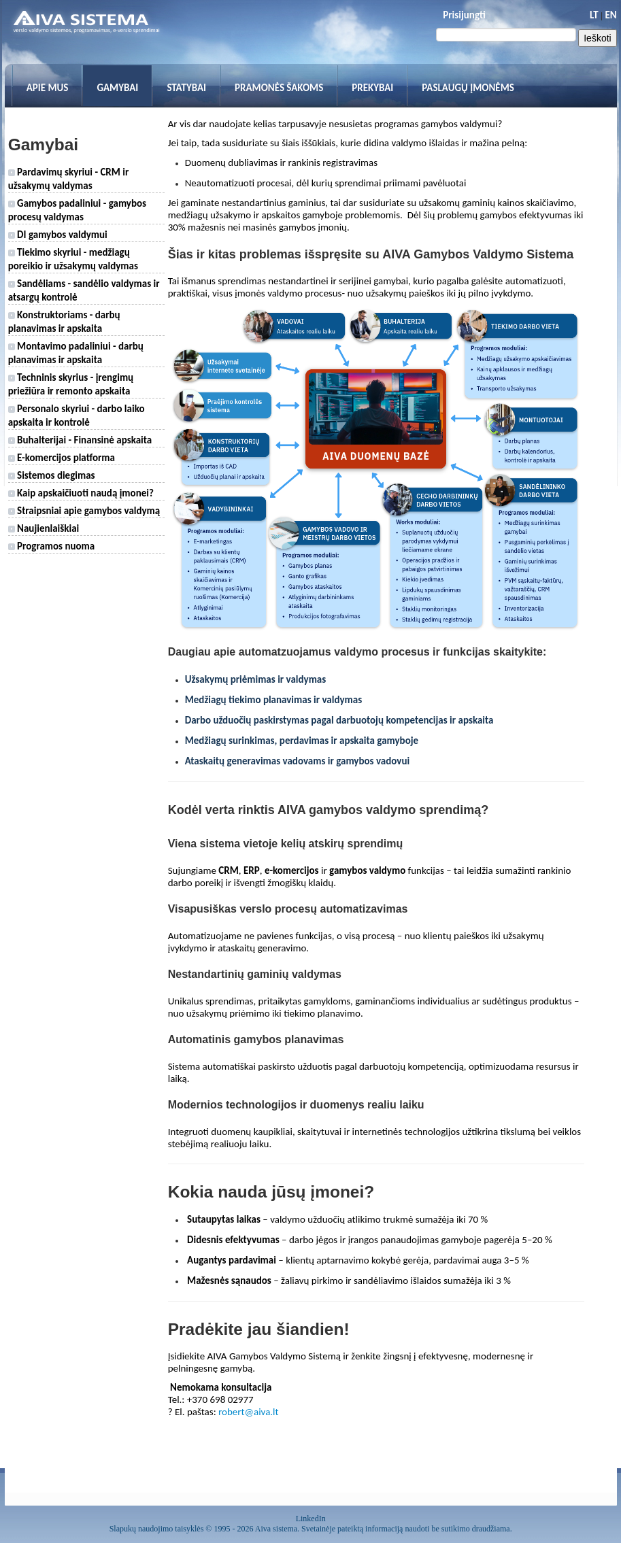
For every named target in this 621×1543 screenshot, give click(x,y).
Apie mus (48, 88)
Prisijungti (464, 15)
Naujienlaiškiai (44, 528)
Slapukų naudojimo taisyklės (157, 1528)
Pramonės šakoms (279, 88)
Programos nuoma (51, 546)
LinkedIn (311, 1518)
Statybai (186, 88)
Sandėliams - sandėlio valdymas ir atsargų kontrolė (84, 290)
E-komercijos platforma (61, 458)
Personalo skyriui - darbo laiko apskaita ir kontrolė (76, 415)
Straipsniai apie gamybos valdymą (84, 511)
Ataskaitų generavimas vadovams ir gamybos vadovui (297, 761)
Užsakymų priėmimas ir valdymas (255, 679)
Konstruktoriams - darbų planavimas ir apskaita (64, 322)
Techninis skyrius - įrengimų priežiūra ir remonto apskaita (70, 384)
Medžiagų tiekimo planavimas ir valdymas (273, 700)
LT (594, 15)
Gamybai (117, 88)
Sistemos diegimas (51, 475)
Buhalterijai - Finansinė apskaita (80, 440)
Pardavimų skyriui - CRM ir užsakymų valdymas (68, 179)
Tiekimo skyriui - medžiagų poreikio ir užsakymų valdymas (73, 259)
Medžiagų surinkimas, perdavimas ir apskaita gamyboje (301, 740)
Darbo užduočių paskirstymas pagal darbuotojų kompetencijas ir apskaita (339, 720)
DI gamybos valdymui (57, 234)
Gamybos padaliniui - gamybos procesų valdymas (77, 210)
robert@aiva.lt (248, 1412)
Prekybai (372, 88)
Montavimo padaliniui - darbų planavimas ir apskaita (76, 353)
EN (610, 15)
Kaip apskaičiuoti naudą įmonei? (81, 493)
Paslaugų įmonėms (468, 88)
